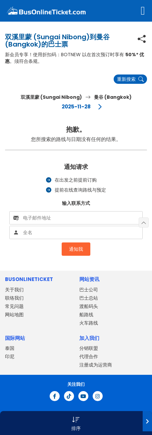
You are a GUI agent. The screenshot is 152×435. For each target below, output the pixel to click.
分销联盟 (88, 348)
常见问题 (14, 306)
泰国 (9, 348)
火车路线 (88, 323)
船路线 (86, 314)
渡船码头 (88, 306)
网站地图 (14, 314)
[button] (76, 423)
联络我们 (14, 298)
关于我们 (14, 289)
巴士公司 (88, 289)
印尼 (9, 356)
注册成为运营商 (95, 365)
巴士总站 (88, 298)
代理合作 (88, 356)
